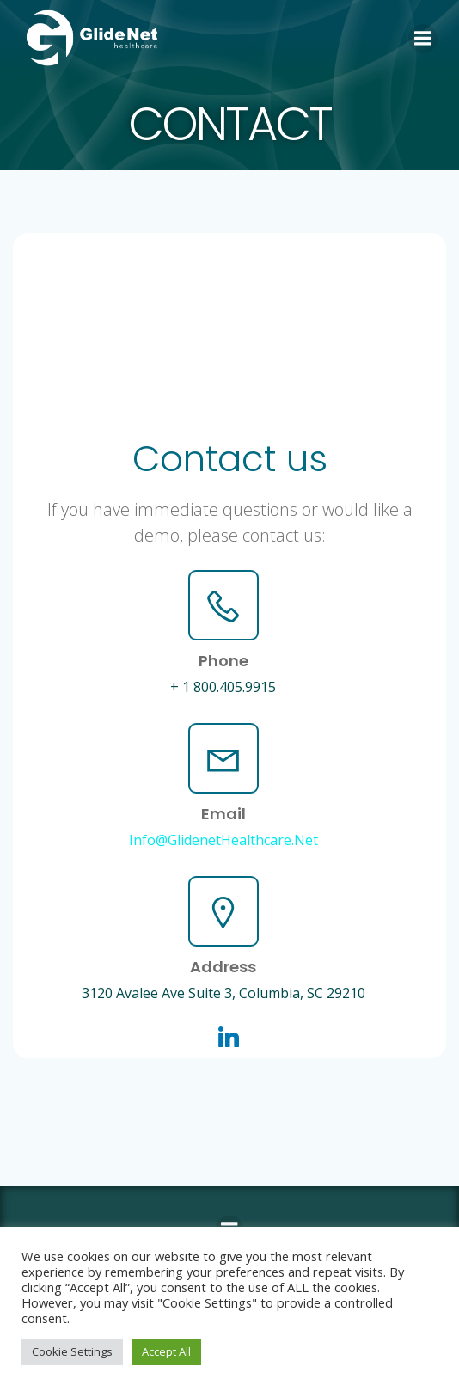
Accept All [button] (166, 1351)
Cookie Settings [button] (72, 1351)
